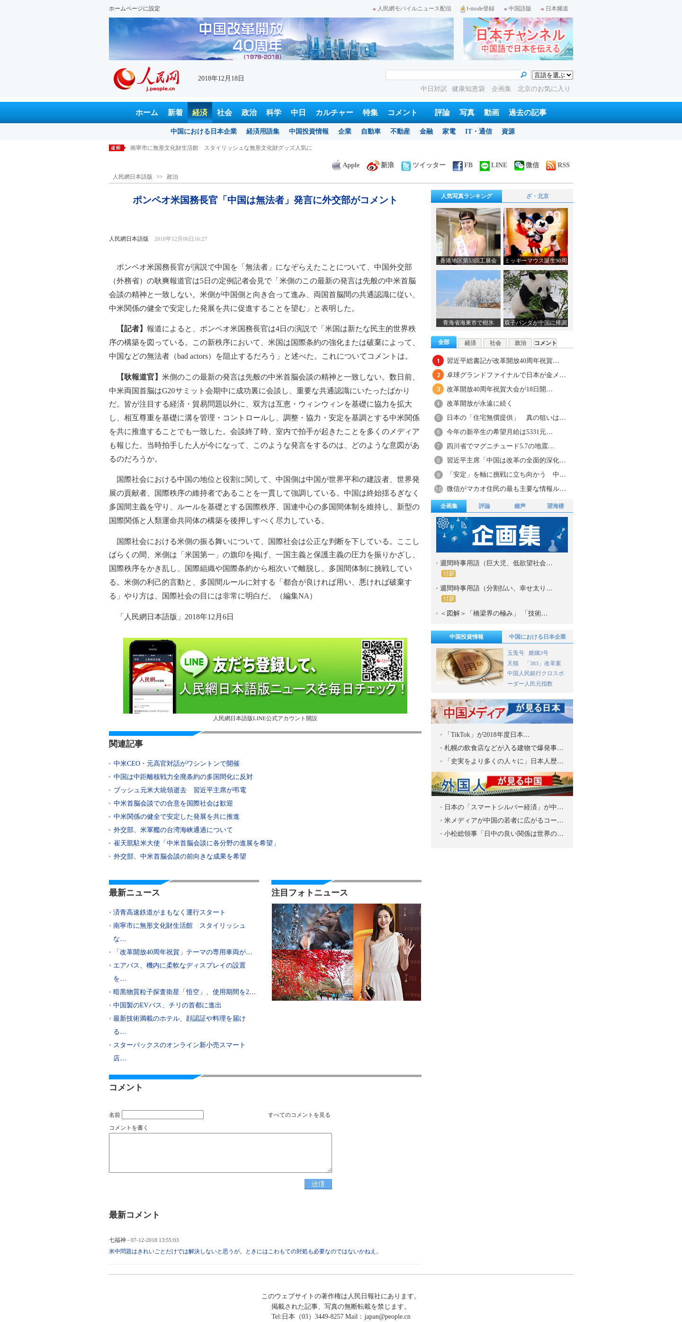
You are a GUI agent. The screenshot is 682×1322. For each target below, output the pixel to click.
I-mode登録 (477, 8)
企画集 (502, 88)
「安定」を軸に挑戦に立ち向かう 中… (506, 474)
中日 (298, 113)
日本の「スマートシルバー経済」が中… (504, 807)
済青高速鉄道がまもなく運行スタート (169, 912)
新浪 (380, 165)
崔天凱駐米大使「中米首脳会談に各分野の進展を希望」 (196, 843)
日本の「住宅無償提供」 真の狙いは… (506, 417)
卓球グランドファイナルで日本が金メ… (506, 375)
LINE (493, 165)
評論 (442, 113)
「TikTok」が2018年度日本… (487, 734)
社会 (224, 113)
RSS (558, 165)
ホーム (146, 113)
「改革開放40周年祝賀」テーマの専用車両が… (182, 952)
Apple (345, 165)
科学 (273, 113)
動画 (491, 113)
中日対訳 (434, 88)
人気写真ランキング (466, 196)
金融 (426, 131)
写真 (467, 113)
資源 (508, 131)
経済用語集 (262, 131)
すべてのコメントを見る (299, 1115)
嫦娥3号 (538, 653)
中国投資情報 (309, 131)
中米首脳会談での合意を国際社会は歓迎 (173, 803)
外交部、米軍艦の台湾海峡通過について (173, 829)
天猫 (513, 663)
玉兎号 (515, 653)
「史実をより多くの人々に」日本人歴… (504, 761)
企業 (344, 131)
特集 (370, 113)
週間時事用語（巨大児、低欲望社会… (496, 568)
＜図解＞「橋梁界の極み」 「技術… (494, 613)
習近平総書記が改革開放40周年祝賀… (503, 360)
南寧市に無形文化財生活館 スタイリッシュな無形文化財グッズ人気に (221, 148)
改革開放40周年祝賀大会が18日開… (500, 389)
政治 (249, 113)
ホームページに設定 (134, 8)
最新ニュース (134, 892)
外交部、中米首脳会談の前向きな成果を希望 (180, 856)
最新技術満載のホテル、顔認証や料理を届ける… (179, 1025)
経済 (199, 113)
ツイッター (423, 165)
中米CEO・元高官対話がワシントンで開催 (177, 763)
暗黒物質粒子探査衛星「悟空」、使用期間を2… (184, 992)
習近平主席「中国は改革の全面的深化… (506, 460)
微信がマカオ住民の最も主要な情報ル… (506, 488)
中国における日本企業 (203, 131)
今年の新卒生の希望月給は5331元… (500, 431)
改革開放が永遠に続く (480, 403)
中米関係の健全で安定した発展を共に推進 (177, 816)
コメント (402, 113)
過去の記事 (528, 113)
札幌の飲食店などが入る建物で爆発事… (504, 748)
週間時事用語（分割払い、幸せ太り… (496, 593)
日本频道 (554, 8)
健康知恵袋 (469, 88)
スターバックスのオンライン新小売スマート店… (179, 1051)
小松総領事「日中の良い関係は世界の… (504, 833)
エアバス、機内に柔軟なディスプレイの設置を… (179, 972)
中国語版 (517, 8)
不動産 (400, 131)
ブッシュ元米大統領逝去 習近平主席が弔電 (180, 790)
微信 (526, 165)
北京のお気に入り (544, 88)
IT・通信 (478, 131)
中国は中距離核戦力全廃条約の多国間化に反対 (183, 776)
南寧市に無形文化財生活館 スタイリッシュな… (179, 932)
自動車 (371, 131)
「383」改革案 (542, 663)
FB (463, 165)
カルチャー (334, 113)
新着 (175, 113)
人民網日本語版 (133, 176)
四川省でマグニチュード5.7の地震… (501, 446)
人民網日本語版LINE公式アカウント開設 (265, 680)
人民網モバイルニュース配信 (412, 8)
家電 (449, 131)
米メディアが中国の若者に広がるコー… (504, 820)
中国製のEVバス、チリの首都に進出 (167, 1005)
